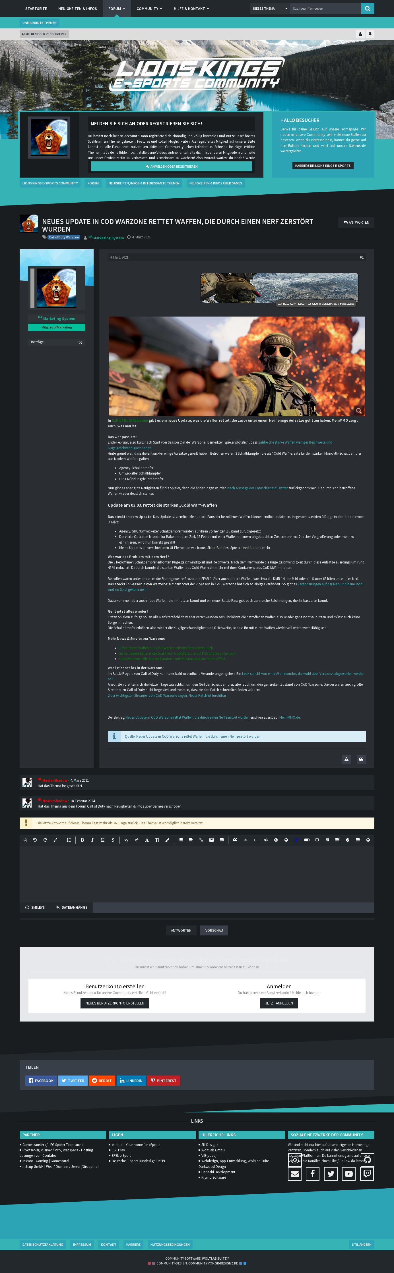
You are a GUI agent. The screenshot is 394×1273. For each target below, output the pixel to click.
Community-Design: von (197, 1263)
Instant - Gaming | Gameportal (45, 1160)
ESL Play (118, 1150)
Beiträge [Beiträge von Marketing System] (37, 342)
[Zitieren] (361, 759)
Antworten (181, 930)
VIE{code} (208, 1155)
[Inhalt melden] (346, 759)
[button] (270, 8)
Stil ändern (362, 1244)
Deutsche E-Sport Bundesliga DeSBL (139, 1160)
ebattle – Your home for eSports (136, 1144)
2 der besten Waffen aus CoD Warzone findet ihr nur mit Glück (166, 648)
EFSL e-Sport (121, 1155)
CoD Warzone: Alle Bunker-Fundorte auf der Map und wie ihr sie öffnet (172, 658)
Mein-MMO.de (289, 717)
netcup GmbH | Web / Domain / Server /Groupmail (60, 1166)
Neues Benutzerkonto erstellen (115, 1002)
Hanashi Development (218, 1172)
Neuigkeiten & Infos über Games (138, 806)
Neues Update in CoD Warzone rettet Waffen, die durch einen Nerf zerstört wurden (187, 717)
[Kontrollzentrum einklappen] (360, 34)
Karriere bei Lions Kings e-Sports (323, 165)
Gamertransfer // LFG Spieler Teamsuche (52, 1144)
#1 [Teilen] (362, 257)
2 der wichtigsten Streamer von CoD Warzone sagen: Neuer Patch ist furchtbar (167, 695)
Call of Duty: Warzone (130, 420)
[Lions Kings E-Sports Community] (197, 75)
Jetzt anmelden (279, 1002)
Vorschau (214, 930)
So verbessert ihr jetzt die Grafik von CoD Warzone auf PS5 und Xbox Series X (177, 653)
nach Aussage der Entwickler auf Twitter (257, 488)
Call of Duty (96, 806)
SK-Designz (209, 1144)
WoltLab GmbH (213, 1150)
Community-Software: (197, 1258)
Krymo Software (213, 1177)
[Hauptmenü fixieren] (370, 34)
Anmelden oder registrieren (44, 34)
